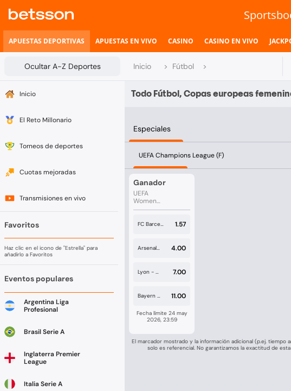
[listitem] (46, 41)
